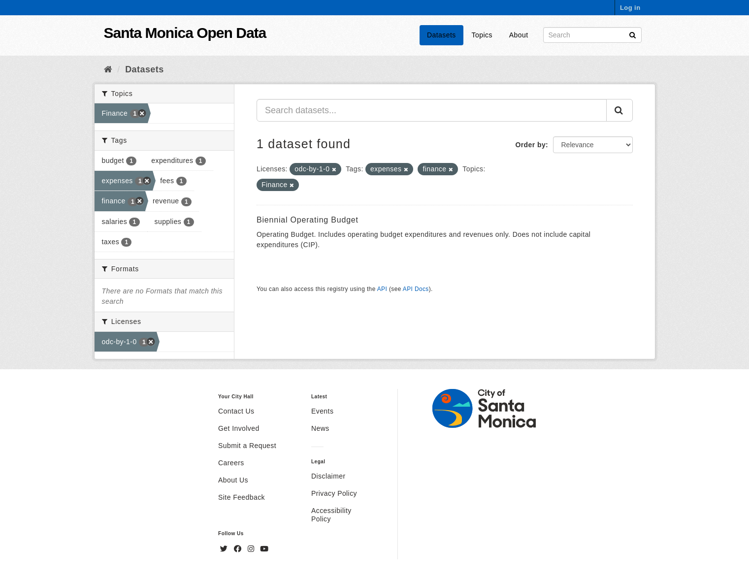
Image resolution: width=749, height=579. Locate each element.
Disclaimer (328, 476)
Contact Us (236, 411)
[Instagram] (252, 549)
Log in (630, 7)
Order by (530, 145)
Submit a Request (247, 446)
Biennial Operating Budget (307, 220)
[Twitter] (225, 549)
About (518, 35)
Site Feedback (241, 497)
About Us (233, 480)
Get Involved (239, 428)
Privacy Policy (334, 493)
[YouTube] (264, 549)
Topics (482, 35)
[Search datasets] (592, 35)
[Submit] (632, 34)
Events (322, 411)
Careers (231, 463)
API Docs (416, 289)
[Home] (108, 69)
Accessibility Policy (331, 515)
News (320, 428)
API (382, 289)
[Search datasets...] (432, 110)
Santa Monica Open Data (185, 33)
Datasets (441, 35)
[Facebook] (239, 549)
